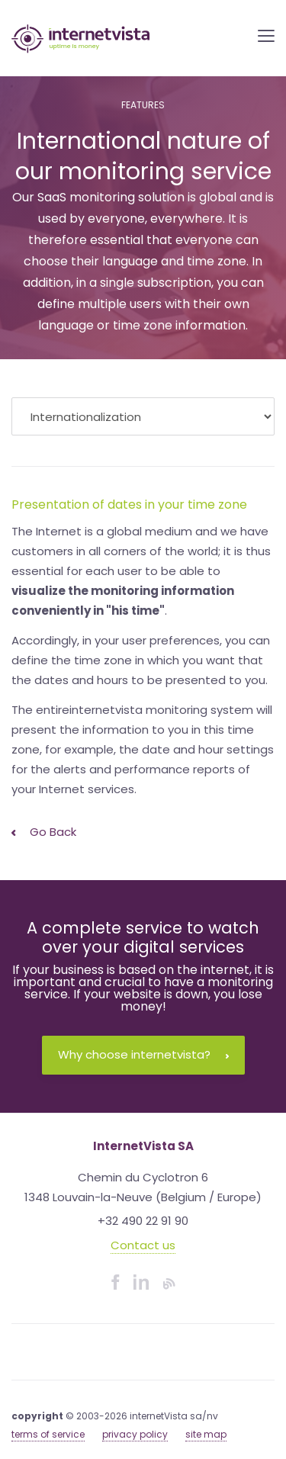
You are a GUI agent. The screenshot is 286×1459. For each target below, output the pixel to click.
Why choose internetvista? (143, 1054)
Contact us (143, 1245)
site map (206, 1434)
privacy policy (135, 1434)
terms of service (48, 1434)
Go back (43, 832)
